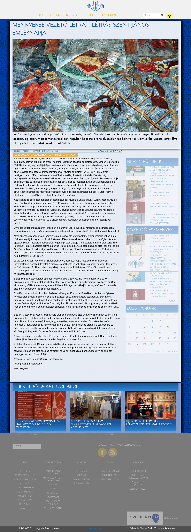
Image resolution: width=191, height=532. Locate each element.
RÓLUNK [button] (56, 15)
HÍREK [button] (41, 15)
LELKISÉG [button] (91, 15)
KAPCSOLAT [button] (110, 15)
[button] (177, 15)
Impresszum (95, 528)
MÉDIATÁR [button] (73, 15)
